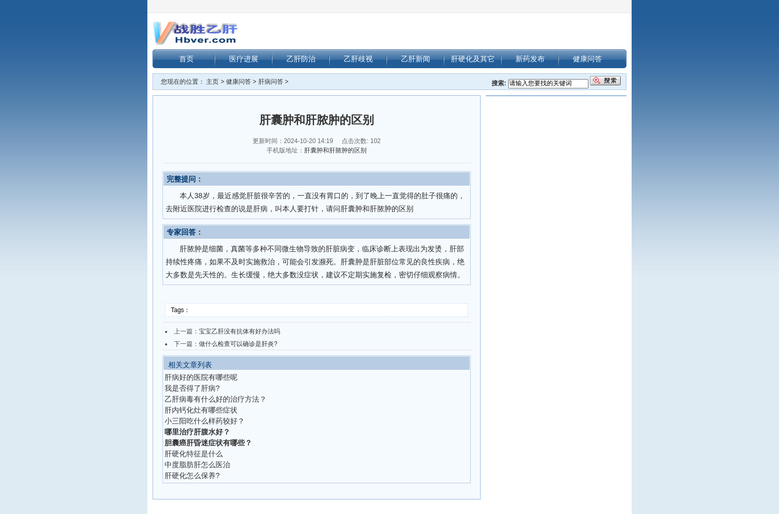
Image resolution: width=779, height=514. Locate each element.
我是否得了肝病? (192, 388)
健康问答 (587, 59)
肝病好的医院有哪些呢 (201, 377)
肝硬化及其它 (473, 59)
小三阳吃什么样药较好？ (205, 421)
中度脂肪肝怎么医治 (197, 464)
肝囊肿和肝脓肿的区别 (335, 150)
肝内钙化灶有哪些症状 (201, 410)
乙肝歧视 (358, 59)
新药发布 (530, 59)
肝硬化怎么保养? (192, 475)
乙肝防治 (301, 59)
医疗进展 (243, 59)
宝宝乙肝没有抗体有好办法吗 (239, 331)
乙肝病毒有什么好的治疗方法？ (216, 399)
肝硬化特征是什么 (194, 453)
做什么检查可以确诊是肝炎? (238, 344)
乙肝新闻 (415, 59)
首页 (186, 59)
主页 (212, 81)
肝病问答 (270, 81)
